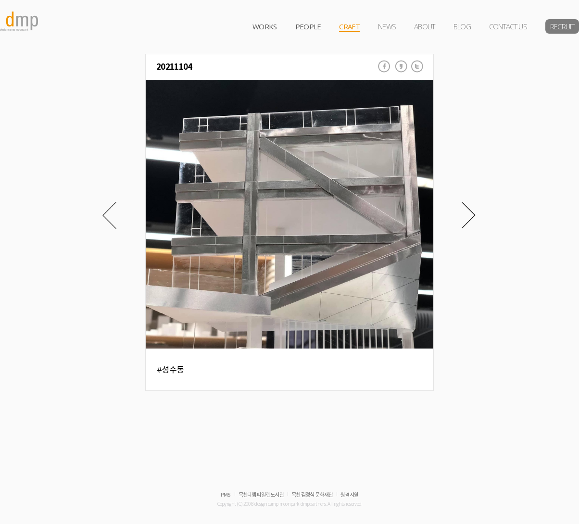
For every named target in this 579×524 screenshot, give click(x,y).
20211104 (174, 67)
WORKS (264, 26)
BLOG (462, 26)
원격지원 (349, 495)
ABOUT (424, 26)
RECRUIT (562, 26)
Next (469, 215)
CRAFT (349, 26)
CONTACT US (508, 26)
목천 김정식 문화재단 (312, 495)
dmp (19, 21)
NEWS (387, 26)
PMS (226, 495)
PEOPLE (308, 26)
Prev (109, 215)
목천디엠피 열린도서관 (261, 495)
